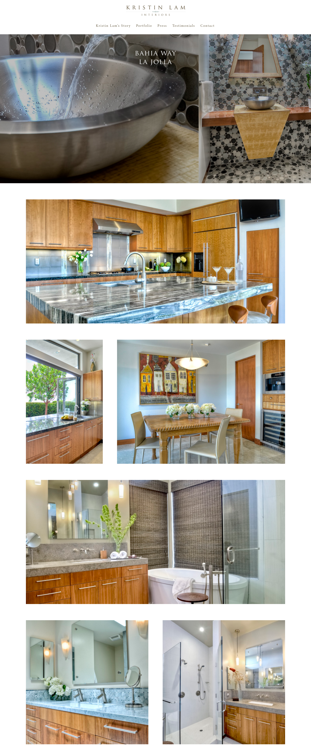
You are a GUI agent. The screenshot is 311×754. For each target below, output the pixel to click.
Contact (207, 26)
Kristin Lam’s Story (113, 26)
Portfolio (144, 26)
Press (162, 26)
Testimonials (183, 26)
